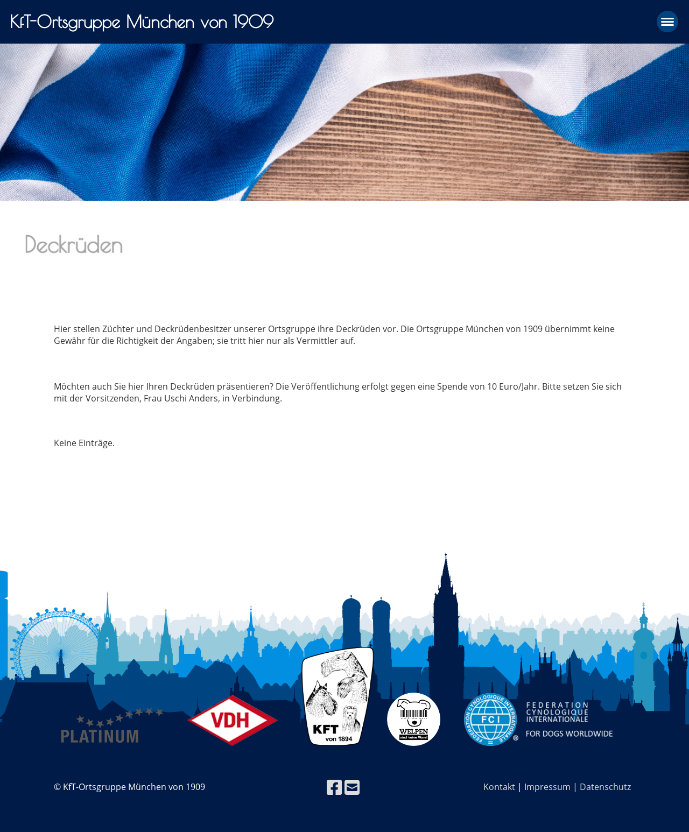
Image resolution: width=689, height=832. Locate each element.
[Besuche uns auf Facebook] (334, 787)
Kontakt (499, 787)
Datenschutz (605, 787)
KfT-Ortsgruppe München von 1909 (141, 21)
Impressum (547, 787)
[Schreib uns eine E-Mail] (352, 787)
